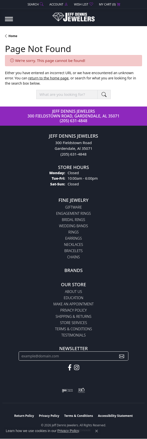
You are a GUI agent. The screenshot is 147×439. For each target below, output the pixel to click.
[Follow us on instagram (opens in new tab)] (76, 368)
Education (73, 297)
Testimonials (73, 335)
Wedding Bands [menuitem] (73, 225)
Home (12, 36)
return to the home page (48, 78)
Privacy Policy (73, 310)
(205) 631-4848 (73, 120)
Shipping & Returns (73, 316)
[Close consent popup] (96, 431)
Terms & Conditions (73, 329)
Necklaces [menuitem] (73, 244)
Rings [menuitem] (73, 232)
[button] (35, 4)
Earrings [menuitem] (73, 238)
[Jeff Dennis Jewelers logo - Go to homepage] (73, 15)
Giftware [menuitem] (73, 207)
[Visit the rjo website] (81, 390)
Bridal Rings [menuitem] (73, 219)
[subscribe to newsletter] (121, 356)
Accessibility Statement (115, 416)
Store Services (73, 322)
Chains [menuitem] (73, 257)
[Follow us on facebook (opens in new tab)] (70, 368)
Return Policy (24, 416)
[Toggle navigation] (9, 21)
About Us (73, 291)
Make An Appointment (73, 304)
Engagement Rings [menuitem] (73, 213)
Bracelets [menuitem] (73, 250)
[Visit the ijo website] (67, 390)
